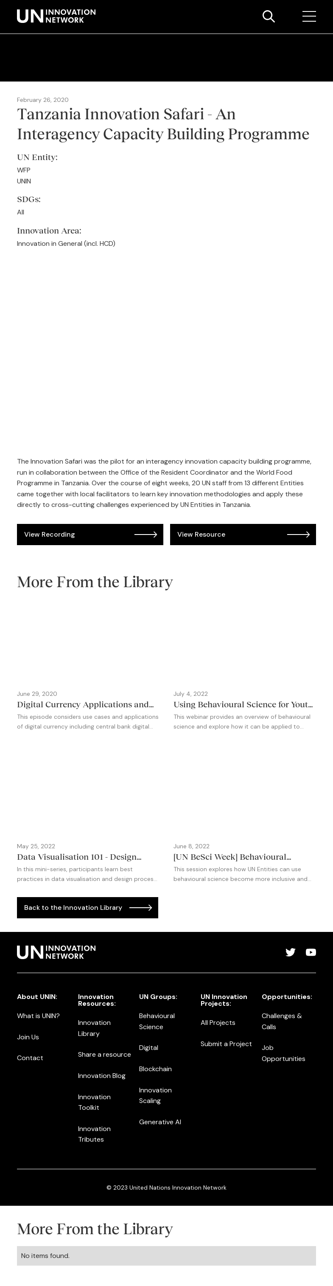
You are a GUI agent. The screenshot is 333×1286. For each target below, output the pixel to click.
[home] (56, 16)
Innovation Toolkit (94, 1102)
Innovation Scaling (155, 1096)
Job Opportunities (283, 1053)
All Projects (218, 1022)
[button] (309, 16)
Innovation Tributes (94, 1134)
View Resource (201, 534)
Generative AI (160, 1121)
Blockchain (155, 1068)
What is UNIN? (38, 1015)
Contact (30, 1057)
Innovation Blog (102, 1075)
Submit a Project (226, 1043)
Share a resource (104, 1054)
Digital (148, 1047)
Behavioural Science (157, 1021)
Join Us (28, 1037)
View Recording (49, 534)
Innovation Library (94, 1028)
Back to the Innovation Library (73, 907)
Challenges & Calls (282, 1021)
